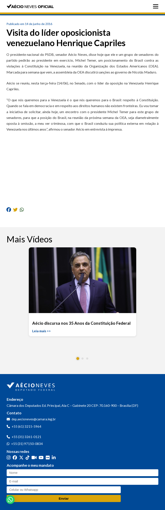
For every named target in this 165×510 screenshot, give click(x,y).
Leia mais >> (41, 331)
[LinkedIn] (54, 457)
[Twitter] (21, 457)
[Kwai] (34, 457)
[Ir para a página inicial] (31, 385)
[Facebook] (15, 457)
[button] (77, 358)
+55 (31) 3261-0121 (26, 437)
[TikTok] (27, 457)
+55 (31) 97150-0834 (27, 444)
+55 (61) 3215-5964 (26, 426)
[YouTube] (41, 457)
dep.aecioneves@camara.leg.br (34, 419)
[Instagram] (9, 457)
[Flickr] (48, 457)
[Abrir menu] (157, 6)
